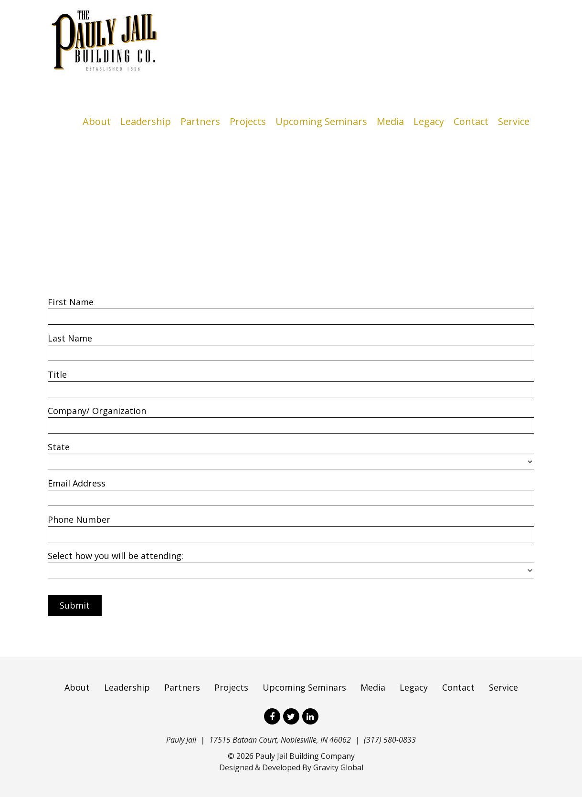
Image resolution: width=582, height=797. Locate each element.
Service (513, 121)
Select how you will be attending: (115, 555)
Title (57, 374)
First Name (71, 302)
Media (390, 121)
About (97, 121)
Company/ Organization (97, 410)
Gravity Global (338, 767)
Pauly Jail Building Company (305, 756)
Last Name (70, 338)
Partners (200, 121)
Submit (75, 605)
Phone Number (79, 519)
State (59, 447)
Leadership (145, 121)
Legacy (428, 121)
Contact (471, 121)
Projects (248, 121)
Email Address (77, 483)
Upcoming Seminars (321, 121)
